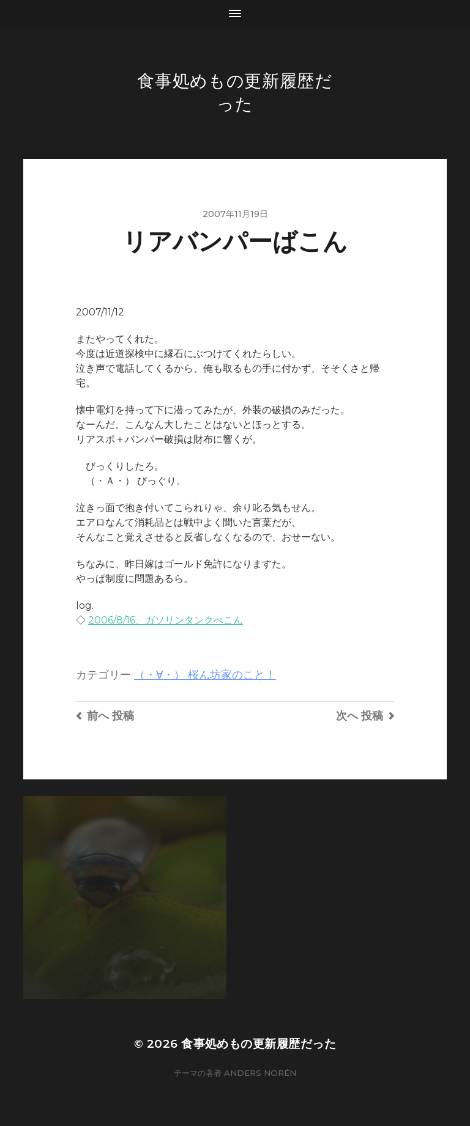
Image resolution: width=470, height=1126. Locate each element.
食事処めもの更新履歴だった (258, 1044)
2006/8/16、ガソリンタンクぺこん (165, 620)
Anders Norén (260, 1073)
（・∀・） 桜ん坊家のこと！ (205, 674)
